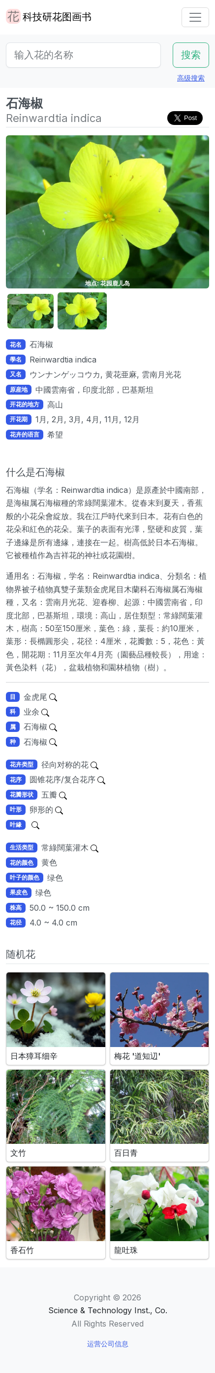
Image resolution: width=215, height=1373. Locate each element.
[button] (30, 311)
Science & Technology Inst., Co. (107, 1310)
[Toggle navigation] (195, 17)
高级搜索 (191, 78)
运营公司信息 (107, 1343)
